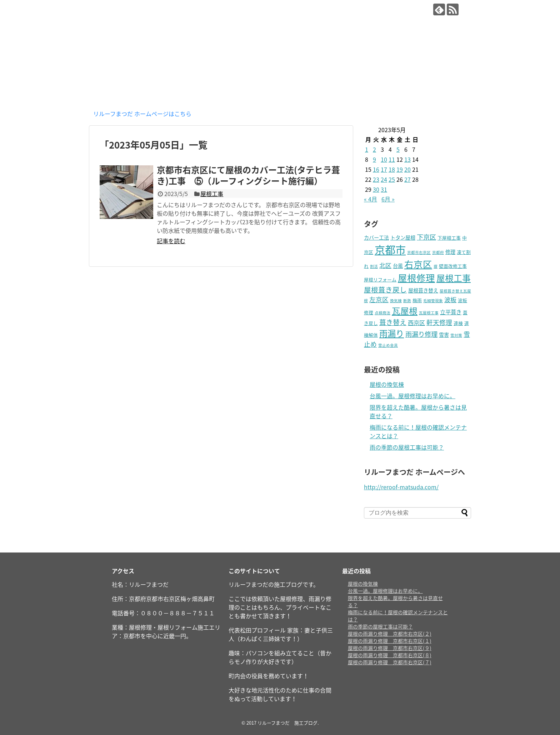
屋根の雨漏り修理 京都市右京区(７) (389, 662)
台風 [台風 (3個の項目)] (398, 266)
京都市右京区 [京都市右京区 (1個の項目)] (419, 252)
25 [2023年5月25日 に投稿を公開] (392, 179)
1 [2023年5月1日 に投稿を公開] (366, 149)
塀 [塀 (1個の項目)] (436, 266)
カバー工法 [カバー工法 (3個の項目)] (376, 237)
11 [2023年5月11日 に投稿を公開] (392, 159)
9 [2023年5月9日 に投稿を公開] (374, 159)
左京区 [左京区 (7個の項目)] (379, 299)
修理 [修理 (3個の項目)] (450, 252)
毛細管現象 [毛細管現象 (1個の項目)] (433, 300)
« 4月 (370, 199)
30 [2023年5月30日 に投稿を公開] (376, 189)
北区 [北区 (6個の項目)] (385, 265)
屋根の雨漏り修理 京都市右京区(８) (389, 655)
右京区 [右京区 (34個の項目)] (418, 264)
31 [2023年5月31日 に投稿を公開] (384, 189)
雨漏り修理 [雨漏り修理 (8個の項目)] (421, 334)
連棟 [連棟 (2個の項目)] (458, 323)
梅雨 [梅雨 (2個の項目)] (417, 300)
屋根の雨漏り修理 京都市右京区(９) (389, 647)
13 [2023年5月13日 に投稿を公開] (407, 159)
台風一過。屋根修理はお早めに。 (412, 395)
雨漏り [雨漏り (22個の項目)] (391, 333)
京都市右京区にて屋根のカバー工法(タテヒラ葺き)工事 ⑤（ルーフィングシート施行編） (248, 175)
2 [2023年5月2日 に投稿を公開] (374, 149)
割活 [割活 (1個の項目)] (374, 266)
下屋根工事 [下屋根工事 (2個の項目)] (449, 237)
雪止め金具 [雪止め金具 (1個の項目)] (388, 345)
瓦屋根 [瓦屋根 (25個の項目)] (405, 310)
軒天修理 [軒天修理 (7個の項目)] (439, 322)
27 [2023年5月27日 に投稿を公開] (407, 179)
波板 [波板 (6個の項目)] (450, 299)
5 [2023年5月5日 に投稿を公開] (398, 149)
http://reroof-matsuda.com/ (401, 486)
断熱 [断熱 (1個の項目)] (407, 300)
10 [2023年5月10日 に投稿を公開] (384, 159)
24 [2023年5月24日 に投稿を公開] (384, 179)
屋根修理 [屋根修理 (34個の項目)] (416, 277)
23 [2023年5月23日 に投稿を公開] (376, 179)
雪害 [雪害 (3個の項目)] (444, 335)
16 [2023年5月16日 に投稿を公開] (376, 169)
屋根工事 (211, 193)
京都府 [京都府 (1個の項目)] (438, 252)
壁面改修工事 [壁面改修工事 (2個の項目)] (453, 265)
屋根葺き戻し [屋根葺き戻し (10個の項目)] (385, 289)
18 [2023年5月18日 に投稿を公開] (392, 169)
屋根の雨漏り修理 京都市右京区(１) (389, 640)
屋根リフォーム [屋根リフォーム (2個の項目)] (380, 279)
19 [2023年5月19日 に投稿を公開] (399, 169)
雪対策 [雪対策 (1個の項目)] (456, 335)
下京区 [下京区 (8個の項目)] (426, 237)
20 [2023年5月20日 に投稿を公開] (407, 169)
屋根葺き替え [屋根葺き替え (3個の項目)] (423, 290)
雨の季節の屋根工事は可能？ (407, 447)
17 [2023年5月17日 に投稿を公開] (384, 169)
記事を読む (171, 240)
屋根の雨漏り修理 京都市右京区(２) (389, 633)
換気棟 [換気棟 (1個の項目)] (396, 300)
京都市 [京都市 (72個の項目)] (390, 249)
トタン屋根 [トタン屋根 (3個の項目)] (402, 237)
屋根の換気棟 (387, 384)
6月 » (388, 199)
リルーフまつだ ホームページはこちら (142, 113)
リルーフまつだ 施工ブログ (169, 11)
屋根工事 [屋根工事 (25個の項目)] (453, 277)
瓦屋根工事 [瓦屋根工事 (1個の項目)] (429, 312)
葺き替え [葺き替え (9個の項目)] (392, 322)
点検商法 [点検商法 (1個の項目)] (382, 312)
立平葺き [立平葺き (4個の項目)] (450, 312)
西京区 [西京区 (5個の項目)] (416, 322)
